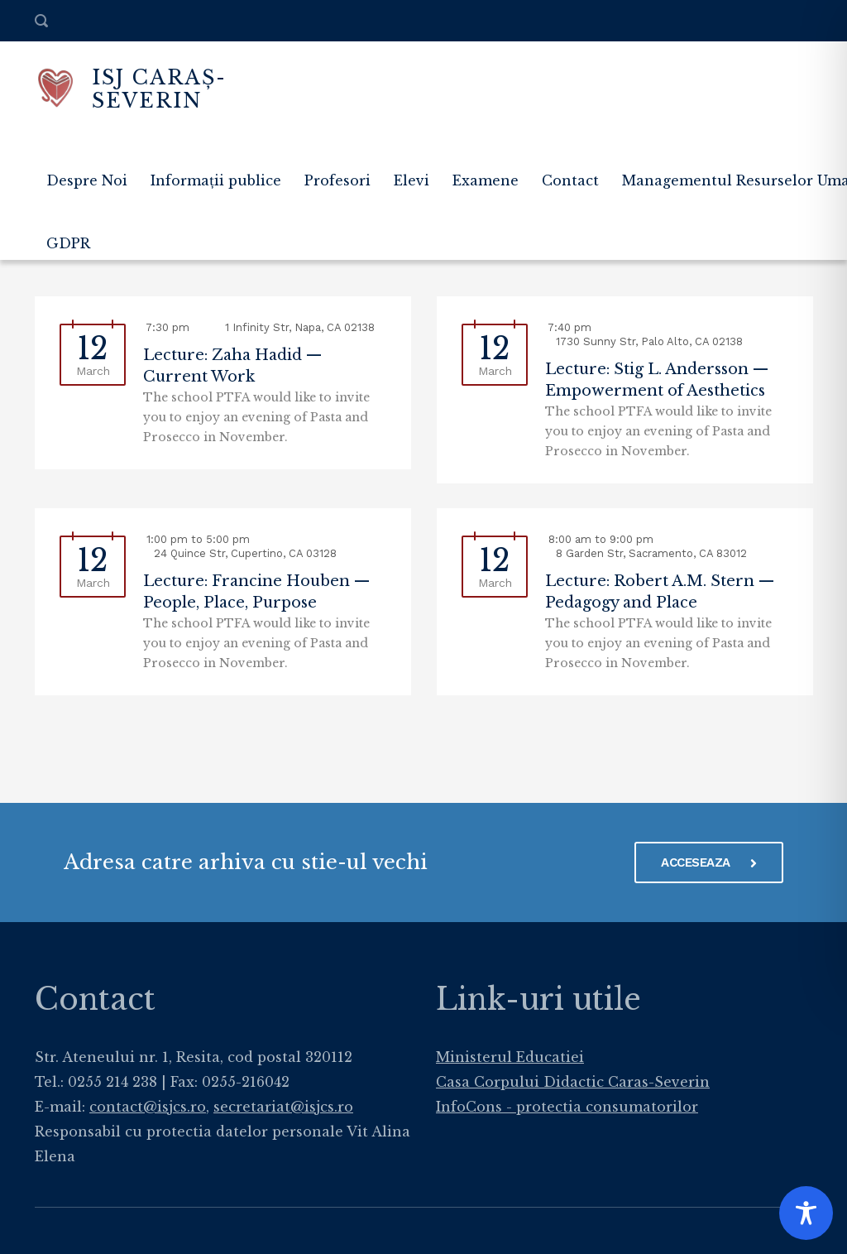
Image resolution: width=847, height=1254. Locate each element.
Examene (485, 180)
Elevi (411, 180)
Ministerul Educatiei (510, 1057)
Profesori (337, 180)
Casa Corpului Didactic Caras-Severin (573, 1082)
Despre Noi (86, 180)
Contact (570, 180)
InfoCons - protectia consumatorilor (567, 1106)
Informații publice (216, 180)
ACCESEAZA (709, 862)
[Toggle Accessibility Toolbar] (806, 1213)
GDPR (68, 243)
